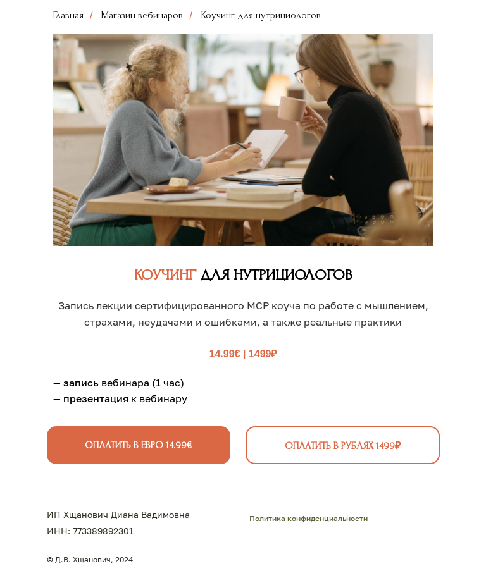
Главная (68, 15)
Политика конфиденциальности (308, 518)
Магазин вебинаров (142, 15)
